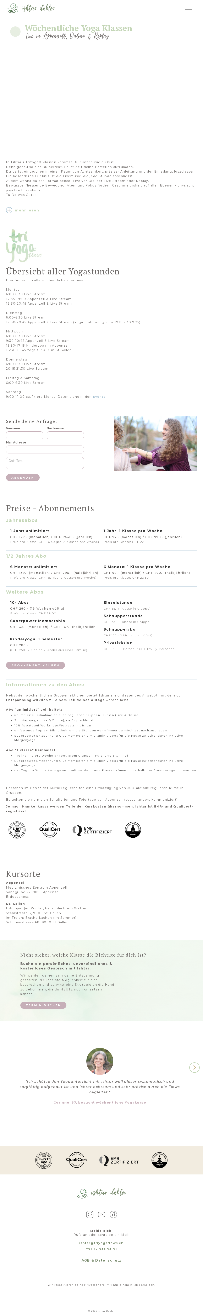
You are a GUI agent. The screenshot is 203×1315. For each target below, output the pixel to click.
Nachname (55, 428)
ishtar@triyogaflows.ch (101, 1243)
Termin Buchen (43, 1005)
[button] (194, 1067)
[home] (30, 8)
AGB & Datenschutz (102, 1260)
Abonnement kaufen (35, 665)
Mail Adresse (16, 442)
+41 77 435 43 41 (101, 1249)
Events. (100, 397)
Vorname (13, 428)
